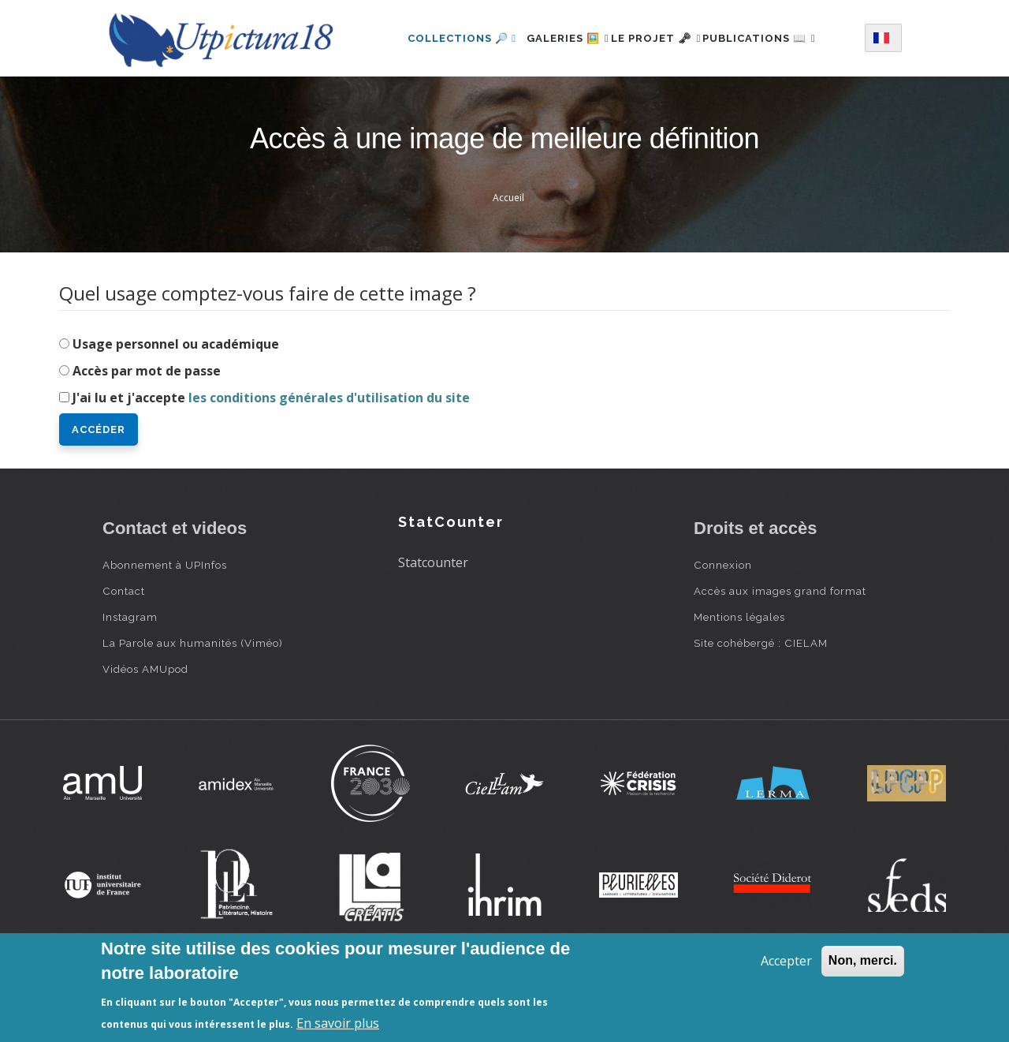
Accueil (508, 259)
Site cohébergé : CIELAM (761, 704)
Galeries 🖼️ (557, 34)
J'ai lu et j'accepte (271, 459)
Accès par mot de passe (147, 432)
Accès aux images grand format (780, 652)
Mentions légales (739, 678)
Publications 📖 (446, 103)
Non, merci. (862, 960)
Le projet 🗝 (663, 34)
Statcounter (433, 624)
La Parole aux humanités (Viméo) (192, 704)
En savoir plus (337, 1023)
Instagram (130, 678)
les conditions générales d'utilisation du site (329, 459)
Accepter (786, 960)
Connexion (723, 626)
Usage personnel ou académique (176, 405)
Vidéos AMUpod (145, 730)
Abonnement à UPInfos (164, 626)
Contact (123, 652)
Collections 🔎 (443, 34)
